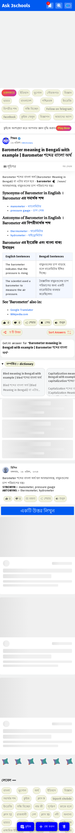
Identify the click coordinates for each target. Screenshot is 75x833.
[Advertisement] (37, 49)
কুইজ (27, 798)
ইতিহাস (51, 790)
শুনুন (60, 322)
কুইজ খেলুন (28, 117)
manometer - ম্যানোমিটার (25, 206)
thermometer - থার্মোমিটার (26, 231)
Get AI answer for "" (35, 348)
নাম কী (39, 806)
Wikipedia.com (19, 314)
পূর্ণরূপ (51, 806)
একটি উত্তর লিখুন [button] (37, 511)
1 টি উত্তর (12, 332)
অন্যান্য (68, 814)
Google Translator (21, 310)
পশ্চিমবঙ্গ (47, 101)
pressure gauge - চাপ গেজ (27, 210)
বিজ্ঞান (68, 790)
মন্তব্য (30, 498)
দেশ (34, 814)
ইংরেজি (67, 101)
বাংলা (6, 790)
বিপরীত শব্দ (10, 109)
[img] (49, 5)
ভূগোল (22, 790)
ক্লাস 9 (41, 798)
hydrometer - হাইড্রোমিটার (26, 235)
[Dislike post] (17, 322)
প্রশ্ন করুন (46, 826)
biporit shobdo (62, 798)
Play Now (64, 128)
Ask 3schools (16, 5)
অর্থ (37, 790)
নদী (57, 814)
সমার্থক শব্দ (9, 798)
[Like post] (6, 322)
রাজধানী (22, 814)
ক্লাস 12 (7, 814)
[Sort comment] (60, 332)
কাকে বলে (66, 806)
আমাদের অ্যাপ (63, 117)
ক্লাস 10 (45, 814)
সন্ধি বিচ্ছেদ (31, 109)
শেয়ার (30, 322)
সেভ (45, 322)
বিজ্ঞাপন (44, 117)
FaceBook (9, 117)
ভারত (6, 822)
